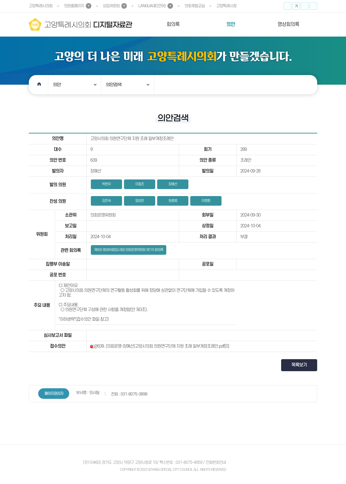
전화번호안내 (216, 462)
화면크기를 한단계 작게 (305, 6)
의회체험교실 (195, 6)
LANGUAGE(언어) (152, 6)
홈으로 (38, 84)
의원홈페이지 (74, 6)
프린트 (313, 6)
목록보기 (299, 365)
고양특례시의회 (40, 6)
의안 (230, 24)
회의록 (173, 24)
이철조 (139, 184)
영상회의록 (288, 24)
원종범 (172, 201)
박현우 (106, 184)
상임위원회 (111, 6)
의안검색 (113, 85)
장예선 (172, 184)
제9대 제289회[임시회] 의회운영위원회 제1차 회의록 (128, 250)
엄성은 (139, 201)
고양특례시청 (226, 6)
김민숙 (106, 201)
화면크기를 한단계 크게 (287, 6)
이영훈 (206, 201)
